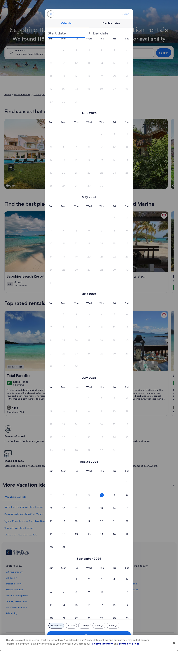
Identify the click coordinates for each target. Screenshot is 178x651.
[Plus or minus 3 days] (99, 626)
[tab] (67, 23)
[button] (114, 62)
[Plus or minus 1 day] (71, 626)
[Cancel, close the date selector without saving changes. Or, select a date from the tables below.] (50, 14)
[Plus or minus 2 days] (84, 626)
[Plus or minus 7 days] (113, 626)
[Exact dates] (56, 626)
